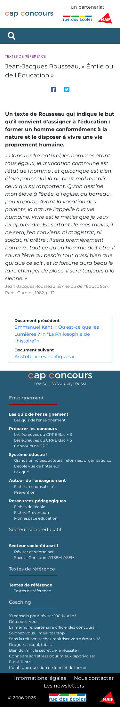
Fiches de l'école (29, 506)
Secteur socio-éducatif (35, 529)
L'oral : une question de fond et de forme (47, 667)
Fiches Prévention (31, 512)
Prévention (25, 492)
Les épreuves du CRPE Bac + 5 (43, 440)
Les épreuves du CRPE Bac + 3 (43, 434)
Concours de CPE (31, 446)
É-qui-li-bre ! (21, 661)
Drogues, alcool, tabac (30, 644)
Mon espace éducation (36, 518)
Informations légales (40, 678)
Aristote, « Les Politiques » (44, 356)
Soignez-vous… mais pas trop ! (38, 633)
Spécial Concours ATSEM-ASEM (44, 557)
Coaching (20, 602)
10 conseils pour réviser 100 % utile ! (42, 615)
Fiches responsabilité (34, 486)
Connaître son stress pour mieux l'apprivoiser (52, 656)
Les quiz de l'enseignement (40, 420)
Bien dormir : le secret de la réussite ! (44, 650)
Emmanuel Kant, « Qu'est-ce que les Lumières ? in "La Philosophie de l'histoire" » (56, 334)
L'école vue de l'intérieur (37, 466)
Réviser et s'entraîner (34, 551)
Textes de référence (25, 56)
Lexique (21, 471)
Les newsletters (64, 686)
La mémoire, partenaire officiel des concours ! (52, 627)
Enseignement (26, 398)
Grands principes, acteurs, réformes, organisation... (62, 460)
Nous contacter (94, 678)
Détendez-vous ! (24, 621)
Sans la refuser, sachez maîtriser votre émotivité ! (55, 638)
